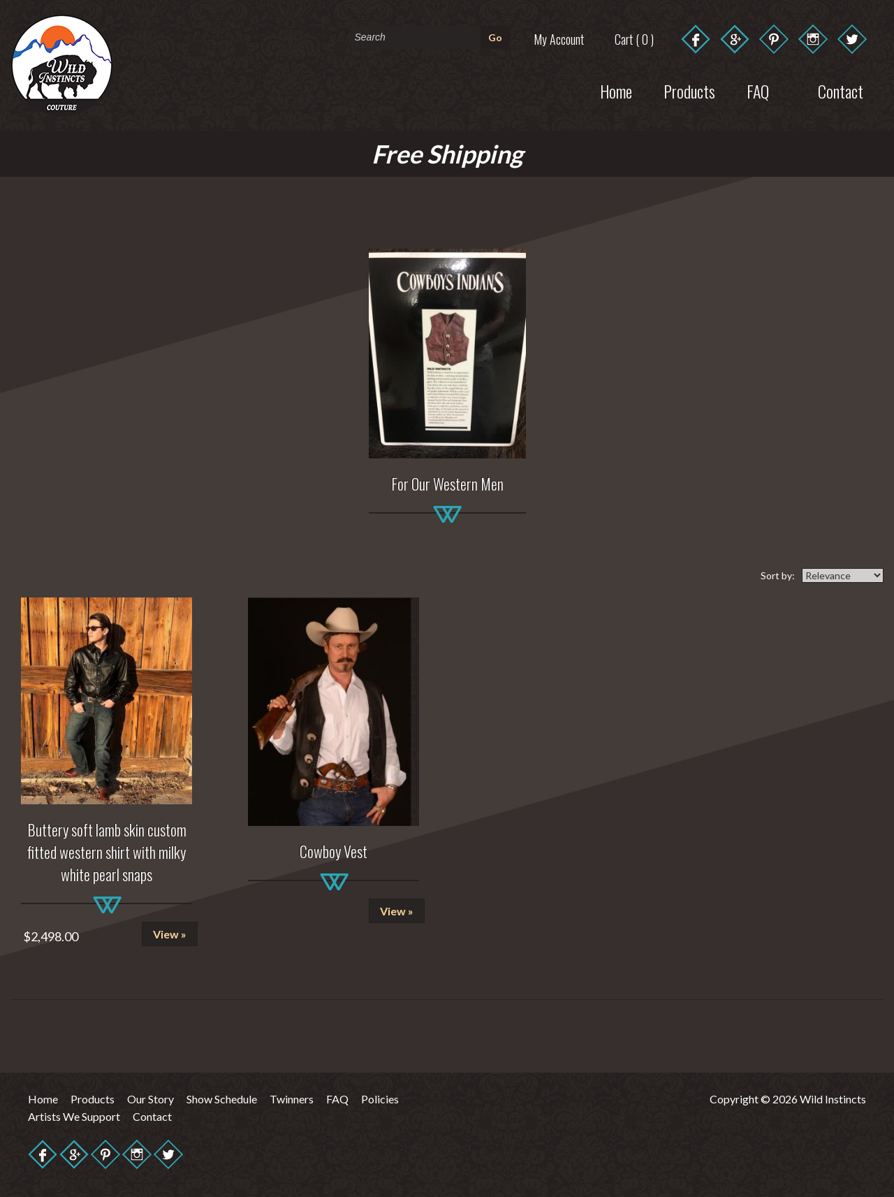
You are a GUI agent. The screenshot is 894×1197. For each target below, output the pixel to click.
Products (689, 90)
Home (616, 90)
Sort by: (778, 575)
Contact (152, 1116)
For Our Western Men (447, 483)
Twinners (292, 1098)
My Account (559, 39)
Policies (380, 1098)
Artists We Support (74, 1116)
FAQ (337, 1098)
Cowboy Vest (333, 851)
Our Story (150, 1098)
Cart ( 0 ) (634, 39)
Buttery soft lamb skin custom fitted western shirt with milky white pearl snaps (106, 851)
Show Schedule (221, 1098)
